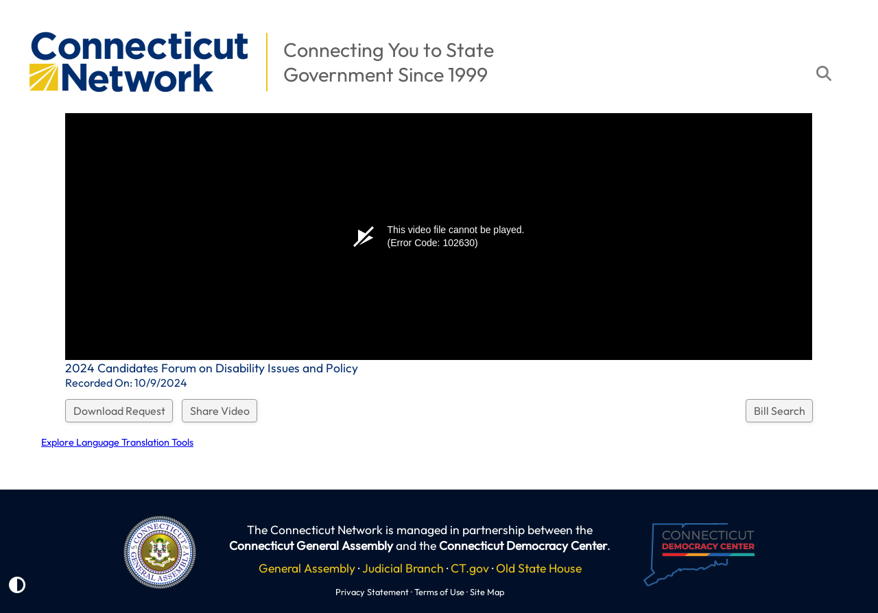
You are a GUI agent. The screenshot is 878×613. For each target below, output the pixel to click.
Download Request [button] (119, 411)
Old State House (539, 568)
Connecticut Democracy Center (523, 545)
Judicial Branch (403, 568)
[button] (21, 24)
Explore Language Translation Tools (117, 442)
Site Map (487, 591)
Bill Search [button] (779, 411)
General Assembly (307, 568)
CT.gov (470, 568)
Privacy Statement (372, 591)
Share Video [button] (220, 411)
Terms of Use (439, 591)
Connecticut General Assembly (311, 545)
